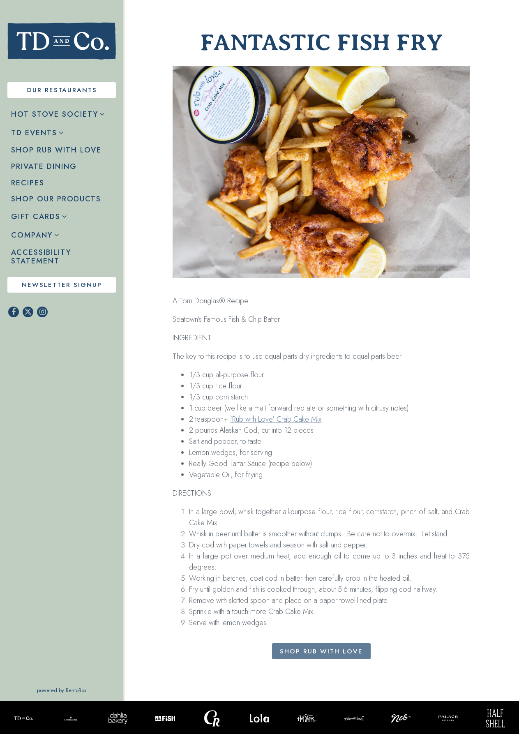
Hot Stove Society (54, 114)
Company (32, 235)
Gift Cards (35, 216)
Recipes (27, 183)
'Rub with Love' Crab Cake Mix (275, 420)
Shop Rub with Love (58, 149)
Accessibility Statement (41, 257)
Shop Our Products (58, 198)
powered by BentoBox (80, 690)
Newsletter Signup (62, 284)
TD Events (34, 132)
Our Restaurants (61, 90)
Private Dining (44, 166)
